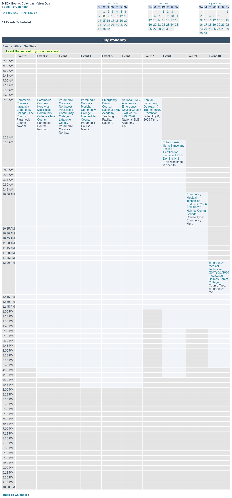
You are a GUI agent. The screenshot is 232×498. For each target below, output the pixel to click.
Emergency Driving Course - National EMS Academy (111, 107)
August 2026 (214, 3)
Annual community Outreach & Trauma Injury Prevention (152, 107)
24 (112, 25)
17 (112, 20)
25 (117, 25)
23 (108, 25)
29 (104, 29)
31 (172, 29)
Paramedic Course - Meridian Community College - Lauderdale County (88, 110)
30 (108, 29)
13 (125, 16)
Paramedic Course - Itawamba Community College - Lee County (25, 108)
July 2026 (163, 3)
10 (112, 16)
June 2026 (112, 3)
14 (99, 20)
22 (104, 25)
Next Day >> (29, 12)
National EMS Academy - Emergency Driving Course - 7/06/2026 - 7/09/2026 (131, 108)
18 (117, 20)
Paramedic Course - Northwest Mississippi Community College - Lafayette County (66, 111)
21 (99, 25)
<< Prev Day (10, 12)
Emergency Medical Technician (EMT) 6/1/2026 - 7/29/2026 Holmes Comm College (197, 204)
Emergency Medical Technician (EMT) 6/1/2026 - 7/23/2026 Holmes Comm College (219, 272)
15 (104, 20)
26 (121, 25)
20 (125, 20)
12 (121, 16)
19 (121, 20)
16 (108, 20)
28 (99, 29)
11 (117, 16)
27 (125, 25)
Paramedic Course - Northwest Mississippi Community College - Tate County (46, 110)
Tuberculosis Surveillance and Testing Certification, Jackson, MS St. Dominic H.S (173, 150)
